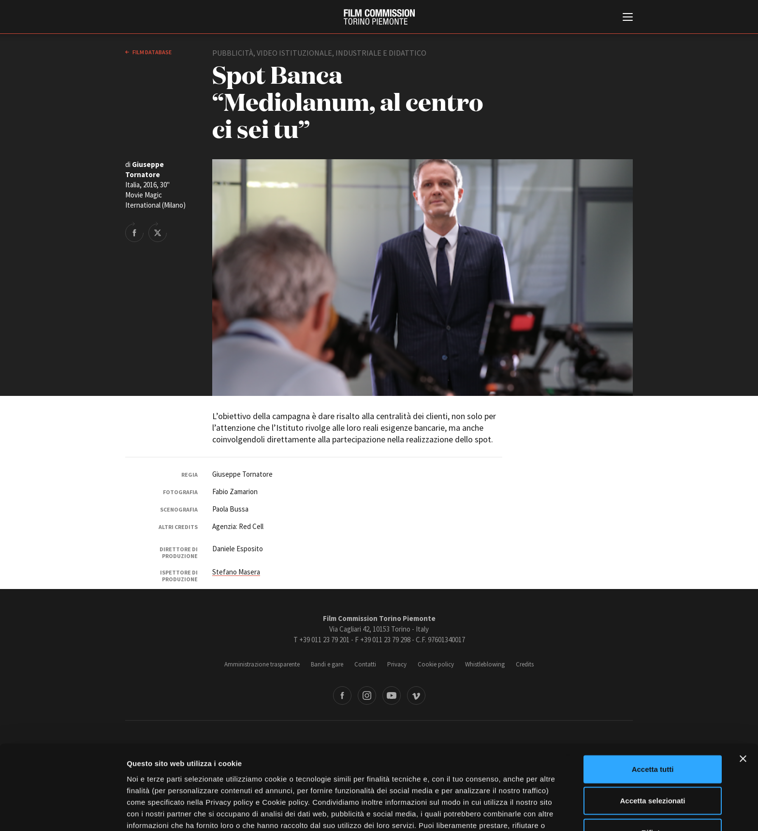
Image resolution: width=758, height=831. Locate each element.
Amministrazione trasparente (262, 664)
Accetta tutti (653, 701)
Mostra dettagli (508, 812)
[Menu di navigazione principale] (628, 18)
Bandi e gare (327, 664)
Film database (151, 52)
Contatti (365, 664)
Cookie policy (436, 664)
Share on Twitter (157, 232)
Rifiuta (652, 764)
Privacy (397, 664)
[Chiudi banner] (743, 690)
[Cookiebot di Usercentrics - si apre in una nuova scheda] (62, 812)
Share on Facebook (134, 232)
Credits (525, 664)
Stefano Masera (236, 571)
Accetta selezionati (652, 733)
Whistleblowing (485, 664)
